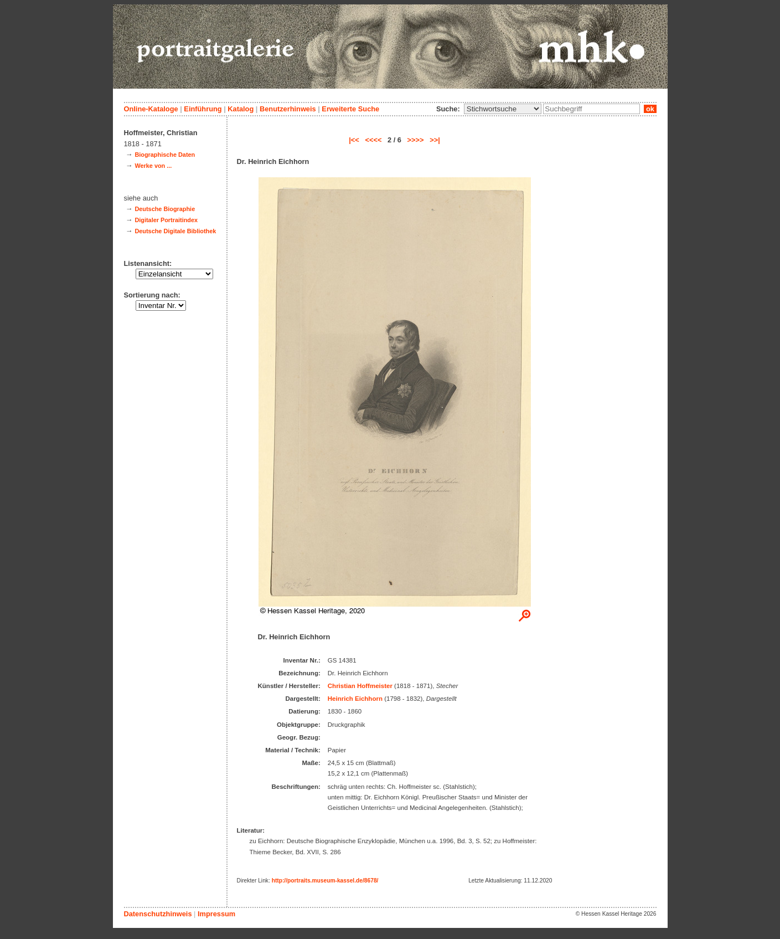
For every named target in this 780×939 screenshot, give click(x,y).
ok (650, 109)
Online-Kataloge (151, 109)
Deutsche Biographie (165, 209)
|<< (354, 140)
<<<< (373, 140)
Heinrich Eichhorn (355, 698)
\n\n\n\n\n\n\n (502, 109)
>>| (435, 140)
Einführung (202, 109)
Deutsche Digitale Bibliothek (175, 231)
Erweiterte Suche (350, 109)
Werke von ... (153, 165)
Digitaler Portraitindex (166, 220)
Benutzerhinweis (288, 109)
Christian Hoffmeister (360, 686)
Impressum (216, 914)
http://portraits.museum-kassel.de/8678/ (325, 881)
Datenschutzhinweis (158, 914)
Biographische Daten (165, 154)
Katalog (241, 109)
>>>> (415, 140)
